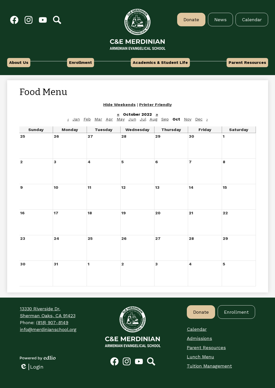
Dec (199, 119)
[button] (18, 62)
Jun (132, 119)
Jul (143, 119)
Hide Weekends (119, 104)
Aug (154, 119)
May (121, 119)
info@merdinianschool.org (48, 329)
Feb (87, 119)
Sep (165, 119)
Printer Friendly (155, 104)
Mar (98, 119)
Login (31, 367)
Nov (187, 119)
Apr (109, 119)
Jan (76, 119)
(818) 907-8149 (52, 322)
